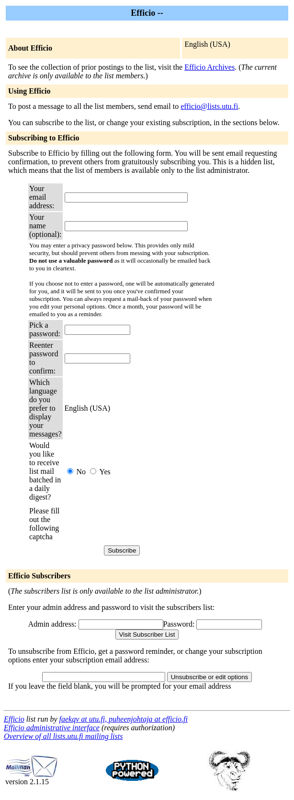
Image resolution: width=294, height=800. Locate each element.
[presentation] (137, 524)
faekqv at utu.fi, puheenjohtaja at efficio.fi (123, 719)
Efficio (14, 719)
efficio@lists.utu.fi (209, 106)
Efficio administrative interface (52, 728)
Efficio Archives (209, 67)
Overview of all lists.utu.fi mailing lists (63, 736)
